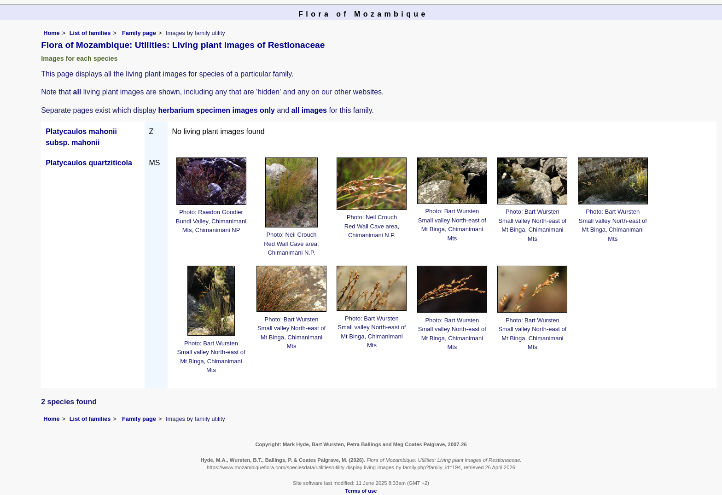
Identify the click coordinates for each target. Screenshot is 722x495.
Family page (139, 32)
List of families (90, 32)
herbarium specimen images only (216, 110)
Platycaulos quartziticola (89, 163)
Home (51, 32)
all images (309, 110)
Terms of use (361, 491)
